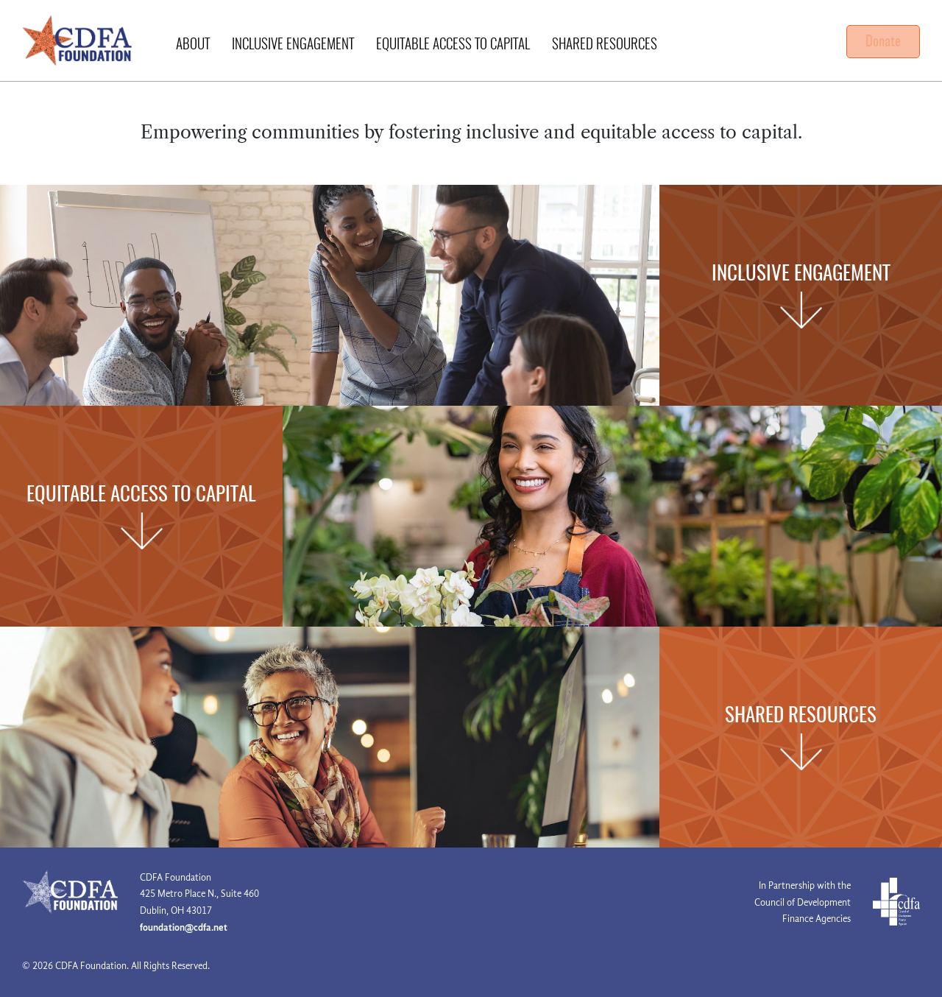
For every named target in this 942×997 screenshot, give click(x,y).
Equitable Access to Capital (453, 45)
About (193, 45)
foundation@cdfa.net (183, 927)
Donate (883, 42)
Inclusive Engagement (293, 45)
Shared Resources (604, 45)
